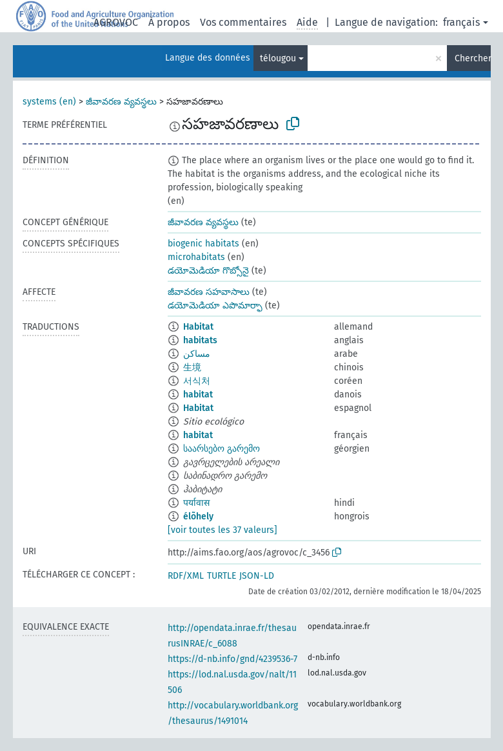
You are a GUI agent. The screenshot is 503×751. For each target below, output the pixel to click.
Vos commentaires (243, 22)
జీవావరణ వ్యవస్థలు (121, 101)
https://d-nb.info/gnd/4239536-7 (232, 659)
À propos (169, 22)
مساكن (196, 353)
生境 (192, 367)
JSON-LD (256, 575)
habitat (198, 394)
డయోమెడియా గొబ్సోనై (208, 270)
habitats (200, 340)
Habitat (198, 326)
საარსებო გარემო (221, 448)
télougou (278, 58)
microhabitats (196, 257)
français (461, 22)
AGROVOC (116, 22)
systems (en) (49, 101)
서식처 (196, 381)
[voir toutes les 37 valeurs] (222, 530)
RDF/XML (186, 575)
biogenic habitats (203, 243)
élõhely (198, 516)
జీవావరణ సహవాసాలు (209, 291)
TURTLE (221, 575)
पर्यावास (196, 502)
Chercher (473, 58)
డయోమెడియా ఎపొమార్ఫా (215, 305)
